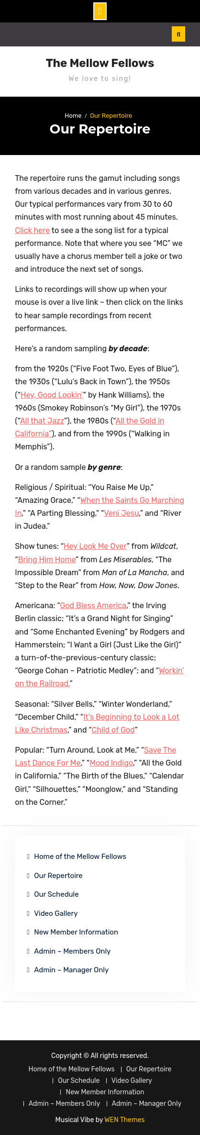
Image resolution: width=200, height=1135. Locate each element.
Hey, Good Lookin (51, 395)
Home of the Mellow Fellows (80, 856)
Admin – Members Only (72, 951)
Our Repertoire (58, 875)
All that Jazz (42, 420)
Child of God (113, 729)
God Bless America (93, 605)
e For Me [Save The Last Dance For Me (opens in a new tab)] (66, 763)
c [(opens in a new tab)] (48, 763)
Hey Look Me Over (95, 546)
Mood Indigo (111, 763)
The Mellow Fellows (100, 63)
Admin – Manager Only (71, 970)
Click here (32, 230)
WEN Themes (124, 1120)
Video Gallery (56, 913)
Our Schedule (56, 894)
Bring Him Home (47, 559)
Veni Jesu (121, 513)
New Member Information (76, 932)
